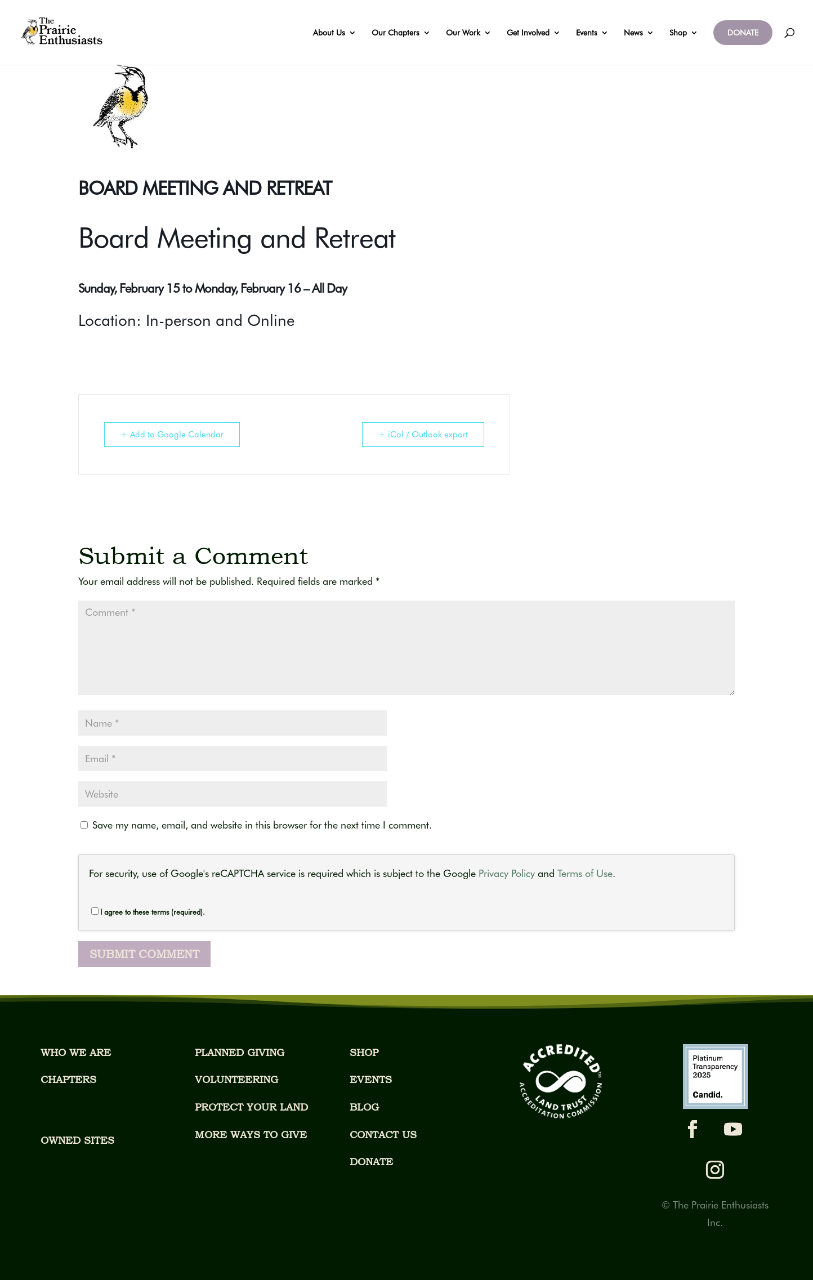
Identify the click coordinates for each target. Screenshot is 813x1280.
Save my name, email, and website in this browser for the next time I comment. (262, 825)
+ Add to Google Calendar (172, 434)
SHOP (364, 1052)
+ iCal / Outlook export (423, 434)
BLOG (364, 1107)
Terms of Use (585, 873)
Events (586, 33)
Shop (678, 33)
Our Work (463, 33)
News (633, 33)
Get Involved (528, 33)
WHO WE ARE (76, 1052)
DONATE (742, 32)
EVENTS (371, 1079)
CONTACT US (383, 1134)
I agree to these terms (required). (148, 911)
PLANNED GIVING (239, 1052)
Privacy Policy (507, 873)
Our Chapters (395, 33)
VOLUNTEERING (236, 1079)
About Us (329, 33)
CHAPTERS (68, 1079)
